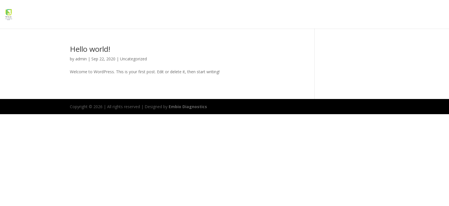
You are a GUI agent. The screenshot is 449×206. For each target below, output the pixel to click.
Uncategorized (133, 59)
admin (81, 59)
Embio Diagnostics (188, 106)
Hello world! (90, 49)
